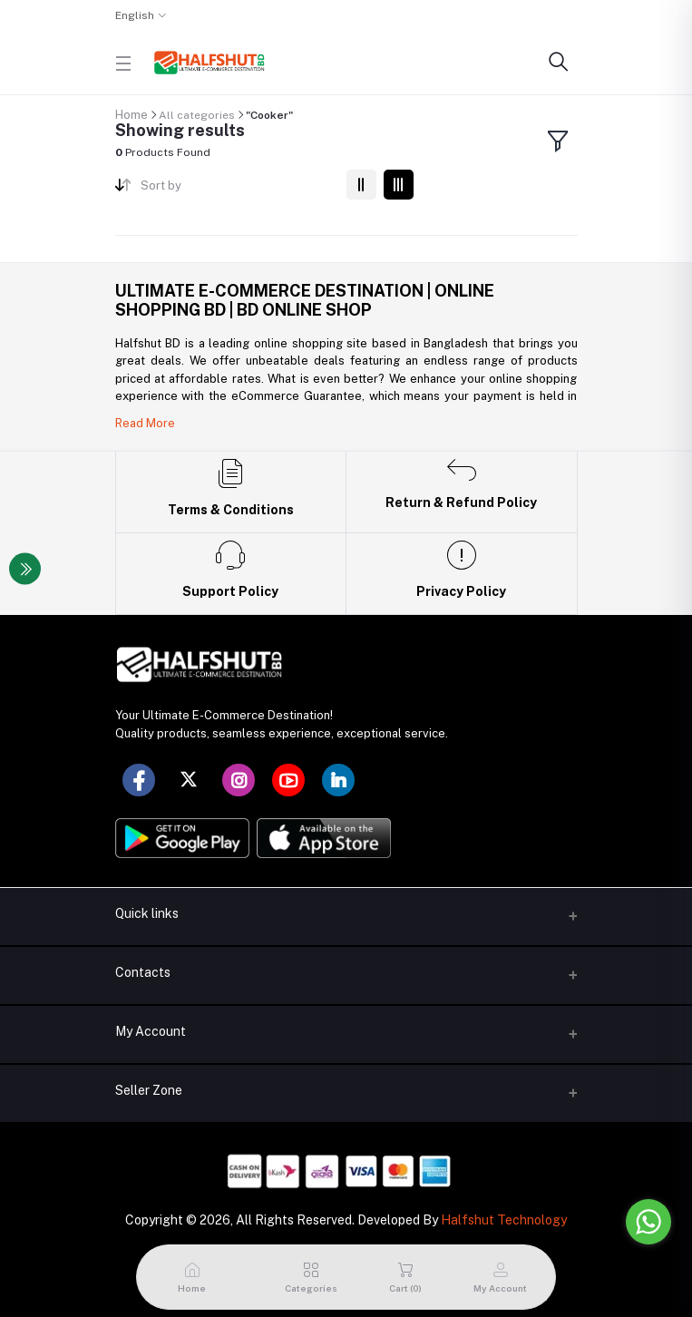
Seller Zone (148, 1090)
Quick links (147, 913)
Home (131, 115)
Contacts (143, 972)
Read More (145, 423)
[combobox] (236, 189)
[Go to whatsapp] (648, 1221)
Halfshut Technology (504, 1220)
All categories (197, 115)
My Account (150, 1031)
